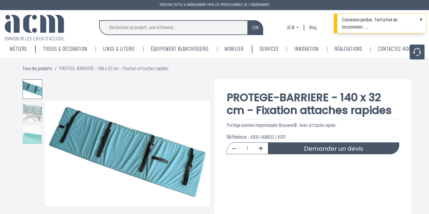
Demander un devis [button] (333, 148)
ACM (291, 27)
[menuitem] (314, 49)
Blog (312, 27)
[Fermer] (421, 19)
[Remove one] (234, 148)
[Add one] (260, 148)
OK (255, 27)
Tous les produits (37, 68)
